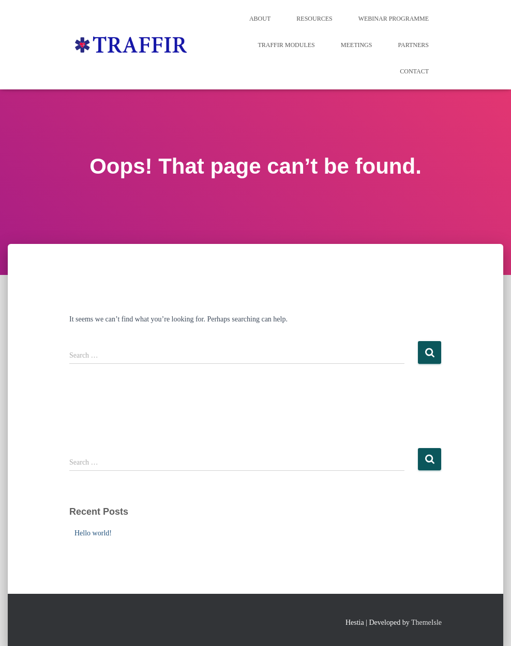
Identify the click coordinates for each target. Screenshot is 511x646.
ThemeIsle (426, 622)
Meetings (356, 45)
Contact (414, 71)
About (259, 18)
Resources (314, 18)
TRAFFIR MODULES (286, 45)
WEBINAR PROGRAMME (393, 18)
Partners (413, 45)
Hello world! (93, 533)
